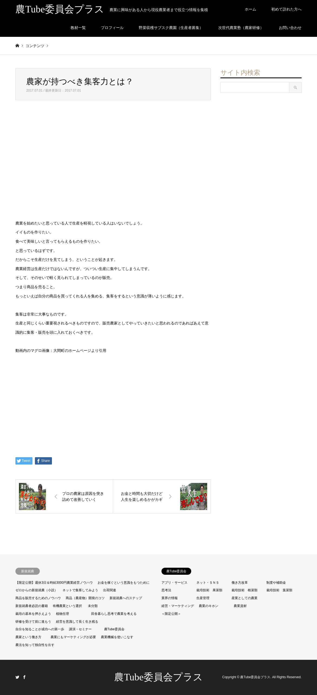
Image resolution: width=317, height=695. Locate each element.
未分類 (93, 606)
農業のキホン (208, 606)
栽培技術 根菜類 (244, 590)
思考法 (166, 590)
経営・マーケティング (177, 606)
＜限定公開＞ (171, 614)
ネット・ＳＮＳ (207, 582)
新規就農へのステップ (126, 598)
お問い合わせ (290, 27)
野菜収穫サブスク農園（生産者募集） (171, 27)
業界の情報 (169, 598)
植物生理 (62, 614)
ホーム (250, 9)
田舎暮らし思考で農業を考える (114, 614)
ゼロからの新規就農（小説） (36, 590)
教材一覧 (78, 27)
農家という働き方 (28, 637)
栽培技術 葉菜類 (279, 590)
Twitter (17, 677)
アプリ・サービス (174, 582)
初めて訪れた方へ (286, 9)
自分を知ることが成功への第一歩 (39, 629)
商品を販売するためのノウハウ (38, 598)
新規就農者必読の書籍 (31, 606)
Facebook (24, 677)
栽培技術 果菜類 (209, 590)
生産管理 (202, 598)
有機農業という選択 (67, 606)
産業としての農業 (244, 598)
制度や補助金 (276, 582)
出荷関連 (109, 590)
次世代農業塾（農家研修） (241, 27)
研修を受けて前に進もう (33, 621)
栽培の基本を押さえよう (33, 614)
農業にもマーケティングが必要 (73, 637)
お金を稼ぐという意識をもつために (124, 582)
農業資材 (240, 606)
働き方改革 (240, 582)
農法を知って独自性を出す (34, 645)
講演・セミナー (80, 629)
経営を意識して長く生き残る (77, 621)
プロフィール (112, 27)
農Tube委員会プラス (158, 677)
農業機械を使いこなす (117, 637)
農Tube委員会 (114, 629)
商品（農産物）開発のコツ (85, 598)
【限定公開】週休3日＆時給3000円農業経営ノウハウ (54, 582)
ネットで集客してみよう (80, 590)
